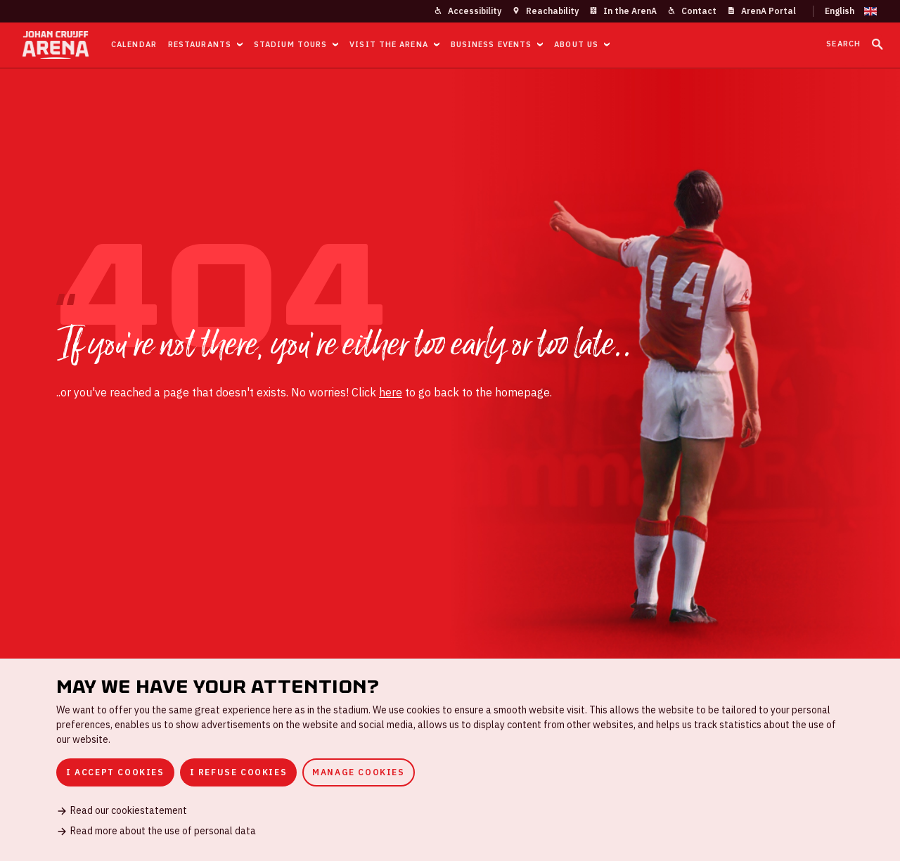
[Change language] (845, 11)
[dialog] (450, 760)
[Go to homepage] (55, 44)
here (390, 392)
